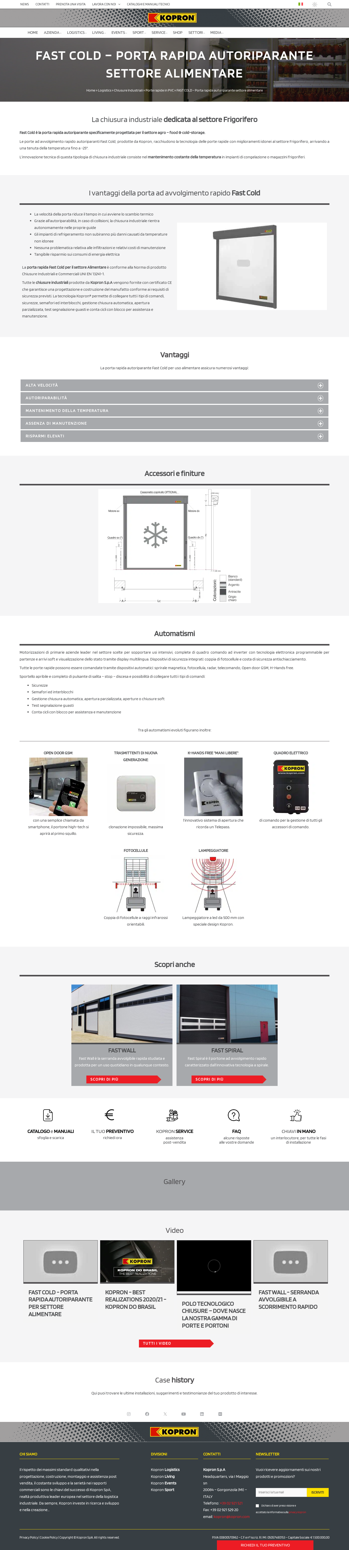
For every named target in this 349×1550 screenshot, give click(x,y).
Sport (139, 32)
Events (119, 32)
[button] (329, 4)
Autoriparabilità (46, 397)
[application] (118, 4)
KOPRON (174, 1131)
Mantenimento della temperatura (67, 410)
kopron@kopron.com (232, 1516)
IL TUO (112, 1131)
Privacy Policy (29, 1537)
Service (159, 32)
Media (217, 32)
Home (33, 32)
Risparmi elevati (45, 436)
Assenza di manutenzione (56, 423)
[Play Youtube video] (61, 1261)
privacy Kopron (297, 1512)
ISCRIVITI (317, 1492)
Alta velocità (42, 385)
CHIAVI (298, 1131)
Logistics (77, 32)
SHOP (177, 32)
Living (99, 32)
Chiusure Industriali (128, 90)
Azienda (52, 32)
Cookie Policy (49, 1537)
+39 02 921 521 (231, 1503)
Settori (196, 32)
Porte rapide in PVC (160, 90)
